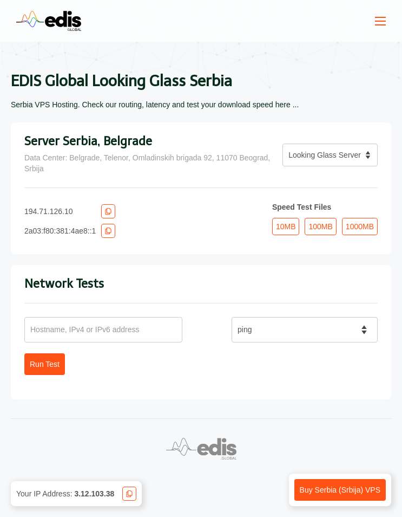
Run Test (45, 364)
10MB (286, 226)
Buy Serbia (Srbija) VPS (340, 490)
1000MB (360, 226)
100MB (320, 226)
